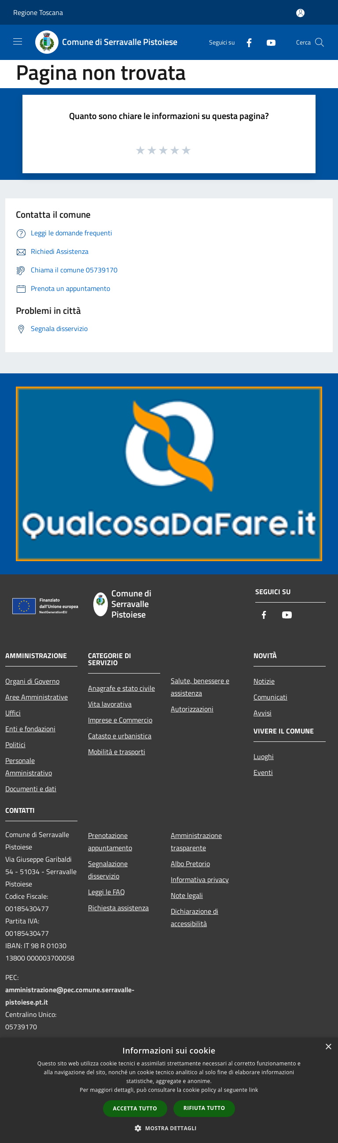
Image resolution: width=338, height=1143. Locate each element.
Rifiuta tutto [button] (204, 1108)
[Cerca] (319, 42)
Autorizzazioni (192, 709)
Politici (15, 744)
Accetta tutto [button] (135, 1108)
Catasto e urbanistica (119, 735)
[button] (169, 1128)
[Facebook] (245, 42)
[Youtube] (267, 42)
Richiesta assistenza (118, 907)
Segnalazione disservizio (108, 869)
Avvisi (263, 712)
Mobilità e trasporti (116, 751)
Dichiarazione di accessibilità (194, 917)
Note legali (187, 895)
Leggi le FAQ (106, 891)
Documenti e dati (30, 788)
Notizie (264, 681)
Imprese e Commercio (120, 720)
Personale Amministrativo (28, 766)
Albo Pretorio (190, 863)
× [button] (328, 1047)
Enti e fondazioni (30, 728)
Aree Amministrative (36, 697)
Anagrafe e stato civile (121, 688)
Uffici (13, 712)
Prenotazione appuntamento (110, 841)
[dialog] (169, 1090)
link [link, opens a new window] (253, 1090)
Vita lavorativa (110, 704)
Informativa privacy (200, 879)
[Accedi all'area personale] (300, 13)
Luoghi (264, 756)
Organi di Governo (32, 681)
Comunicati (270, 697)
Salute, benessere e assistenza (200, 686)
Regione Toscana (38, 12)
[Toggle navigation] (17, 41)
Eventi (263, 772)
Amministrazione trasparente (196, 841)
